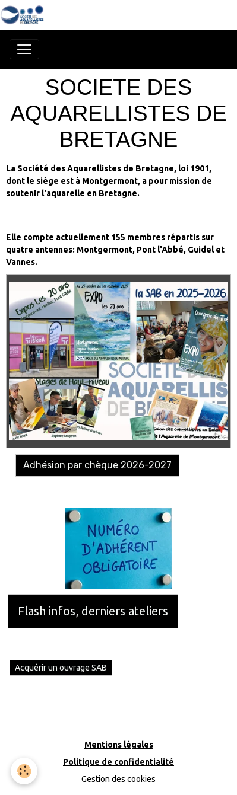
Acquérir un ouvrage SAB (61, 667)
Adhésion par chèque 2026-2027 (97, 465)
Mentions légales (118, 744)
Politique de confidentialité (118, 762)
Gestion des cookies (118, 779)
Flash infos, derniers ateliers (93, 611)
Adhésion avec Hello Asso (58, 492)
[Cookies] (24, 771)
